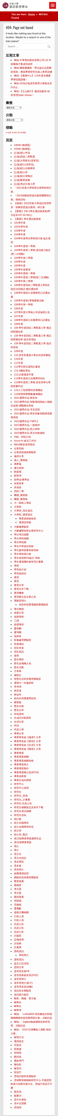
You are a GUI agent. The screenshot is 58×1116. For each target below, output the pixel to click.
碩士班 (17, 830)
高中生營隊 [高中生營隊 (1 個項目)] (22, 132)
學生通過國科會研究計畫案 (28, 561)
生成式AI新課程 (22, 718)
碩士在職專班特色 (24, 827)
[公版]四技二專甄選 (24, 156)
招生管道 (19, 648)
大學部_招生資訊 (23, 510)
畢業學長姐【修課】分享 (27, 737)
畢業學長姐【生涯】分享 (27, 745)
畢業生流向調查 (22, 780)
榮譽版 (17, 702)
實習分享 (19, 585)
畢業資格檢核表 (27, 518)
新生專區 (19, 659)
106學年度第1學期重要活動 (29, 300)
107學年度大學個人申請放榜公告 (32, 312)
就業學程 (19, 616)
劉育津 (17, 475)
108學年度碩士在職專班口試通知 (32, 320)
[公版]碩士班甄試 (23, 176)
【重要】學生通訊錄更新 (27, 219)
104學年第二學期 (23, 258)
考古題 (17, 889)
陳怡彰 (17, 1064)
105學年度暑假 (22, 269)
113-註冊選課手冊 (24, 374)
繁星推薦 (19, 881)
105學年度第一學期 (24, 273)
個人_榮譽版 (21, 460)
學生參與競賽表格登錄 (26, 550)
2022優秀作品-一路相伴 (27, 425)
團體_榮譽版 (21, 495)
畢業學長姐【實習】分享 (27, 741)
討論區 (17, 935)
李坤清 (17, 686)
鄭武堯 (17, 1057)
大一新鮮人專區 (22, 503)
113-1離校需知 (22, 370)
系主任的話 (20, 858)
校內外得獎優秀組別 (25, 698)
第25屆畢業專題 (22, 842)
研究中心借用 (21, 788)
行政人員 (19, 916)
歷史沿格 (19, 706)
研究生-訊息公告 (23, 803)
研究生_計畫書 (22, 799)
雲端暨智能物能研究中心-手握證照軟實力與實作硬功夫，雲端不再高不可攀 (31, 1084)
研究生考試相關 (22, 811)
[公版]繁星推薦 (22, 180)
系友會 (17, 865)
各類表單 (19, 483)
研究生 (17, 792)
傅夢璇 (17, 464)
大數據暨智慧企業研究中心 (28, 530)
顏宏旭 (17, 1091)
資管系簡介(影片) (23, 983)
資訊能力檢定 (21, 994)
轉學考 (17, 1010)
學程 (16, 565)
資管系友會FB (21, 971)
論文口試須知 (21, 963)
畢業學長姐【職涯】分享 (27, 749)
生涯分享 (19, 721)
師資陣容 (19, 624)
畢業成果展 (20, 776)
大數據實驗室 (21, 526)
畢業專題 (19, 753)
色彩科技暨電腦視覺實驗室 (33, 604)
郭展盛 (17, 1049)
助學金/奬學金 (21, 479)
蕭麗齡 (17, 908)
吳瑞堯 (17, 487)
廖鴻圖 (17, 632)
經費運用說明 (21, 873)
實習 (16, 577)
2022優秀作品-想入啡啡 (27, 429)
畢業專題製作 (21, 768)
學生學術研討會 (22, 554)
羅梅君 (17, 885)
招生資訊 (19, 651)
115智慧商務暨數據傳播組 (28, 394)
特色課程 (19, 714)
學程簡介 (24, 955)
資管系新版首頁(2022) (26, 975)
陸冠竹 (17, 1072)
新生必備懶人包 (22, 663)
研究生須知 (20, 815)
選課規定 (19, 1041)
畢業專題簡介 (21, 764)
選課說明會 (25, 522)
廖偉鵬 (17, 628)
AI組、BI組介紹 (22, 436)
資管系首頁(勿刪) (23, 986)
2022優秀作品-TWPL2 (26, 421)
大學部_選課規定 (23, 514)
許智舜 (17, 943)
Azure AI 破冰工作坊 (25, 440)
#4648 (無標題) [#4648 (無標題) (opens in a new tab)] (22, 145)
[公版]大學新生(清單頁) (26, 160)
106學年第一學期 (23, 304)
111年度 (18, 363)
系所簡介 (19, 869)
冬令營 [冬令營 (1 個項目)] (14, 132)
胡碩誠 (17, 900)
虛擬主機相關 (21, 912)
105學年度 (19, 261)
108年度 (18, 324)
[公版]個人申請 (22, 153)
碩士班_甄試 (21, 834)
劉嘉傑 (17, 471)
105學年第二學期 (23, 281)
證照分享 (19, 967)
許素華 (17, 947)
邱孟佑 (17, 1045)
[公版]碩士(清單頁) (24, 164)
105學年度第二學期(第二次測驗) (31, 277)
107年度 (18, 316)
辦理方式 (19, 1037)
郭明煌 (17, 1053)
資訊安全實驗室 (22, 990)
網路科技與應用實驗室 (26, 877)
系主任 (17, 854)
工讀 (16, 620)
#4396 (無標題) (22, 149)
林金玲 (17, 694)
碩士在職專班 (21, 823)
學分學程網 (20, 542)
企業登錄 (19, 448)
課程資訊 (19, 951)
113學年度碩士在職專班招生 (29, 378)
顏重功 (17, 1095)
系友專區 (19, 861)
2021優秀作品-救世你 (25, 398)
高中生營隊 (20, 1103)
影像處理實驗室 (22, 640)
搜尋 (16, 655)
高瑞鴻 (17, 1107)
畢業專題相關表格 (24, 760)
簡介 (16, 846)
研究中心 (19, 784)
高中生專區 (20, 1099)
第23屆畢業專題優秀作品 (27, 838)
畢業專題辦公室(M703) (26, 772)
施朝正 (17, 675)
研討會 (17, 819)
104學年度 (19, 234)
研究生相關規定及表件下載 (28, 807)
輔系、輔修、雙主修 (25, 998)
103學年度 (19, 230)
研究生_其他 (21, 795)
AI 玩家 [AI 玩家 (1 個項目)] (8, 132)
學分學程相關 (21, 538)
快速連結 (19, 644)
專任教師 (19, 609)
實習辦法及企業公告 (25, 597)
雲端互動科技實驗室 (25, 1076)
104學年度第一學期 (24, 246)
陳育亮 (17, 1068)
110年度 (18, 359)
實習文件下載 (21, 589)
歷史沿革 (19, 710)
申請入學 (19, 729)
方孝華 (17, 671)
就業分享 (19, 613)
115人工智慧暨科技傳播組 (28, 390)
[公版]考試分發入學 (24, 184)
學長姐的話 (20, 573)
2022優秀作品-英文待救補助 (29, 433)
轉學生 (17, 1002)
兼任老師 (19, 468)
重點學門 (19, 1060)
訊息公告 (19, 924)
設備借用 (19, 939)
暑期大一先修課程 (24, 683)
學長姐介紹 (20, 569)
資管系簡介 (20, 979)
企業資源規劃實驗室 (25, 452)
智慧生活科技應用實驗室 (27, 679)
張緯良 (17, 636)
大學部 (17, 507)
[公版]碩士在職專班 (24, 168)
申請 (16, 725)
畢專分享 (19, 733)
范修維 (17, 904)
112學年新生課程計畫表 (27, 366)
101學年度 (19, 222)
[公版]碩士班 (21, 172)
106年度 (18, 308)
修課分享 (19, 456)
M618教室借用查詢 (24, 444)
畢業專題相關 (21, 756)
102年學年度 (21, 226)
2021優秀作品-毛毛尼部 (27, 409)
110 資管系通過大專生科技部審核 (32, 355)
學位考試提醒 (21, 534)
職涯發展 (19, 897)
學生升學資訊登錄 (24, 546)
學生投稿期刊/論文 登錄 (27, 558)
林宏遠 (17, 690)
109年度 (18, 351)
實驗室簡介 (20, 600)
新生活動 (19, 667)
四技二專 (19, 491)
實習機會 (19, 593)
